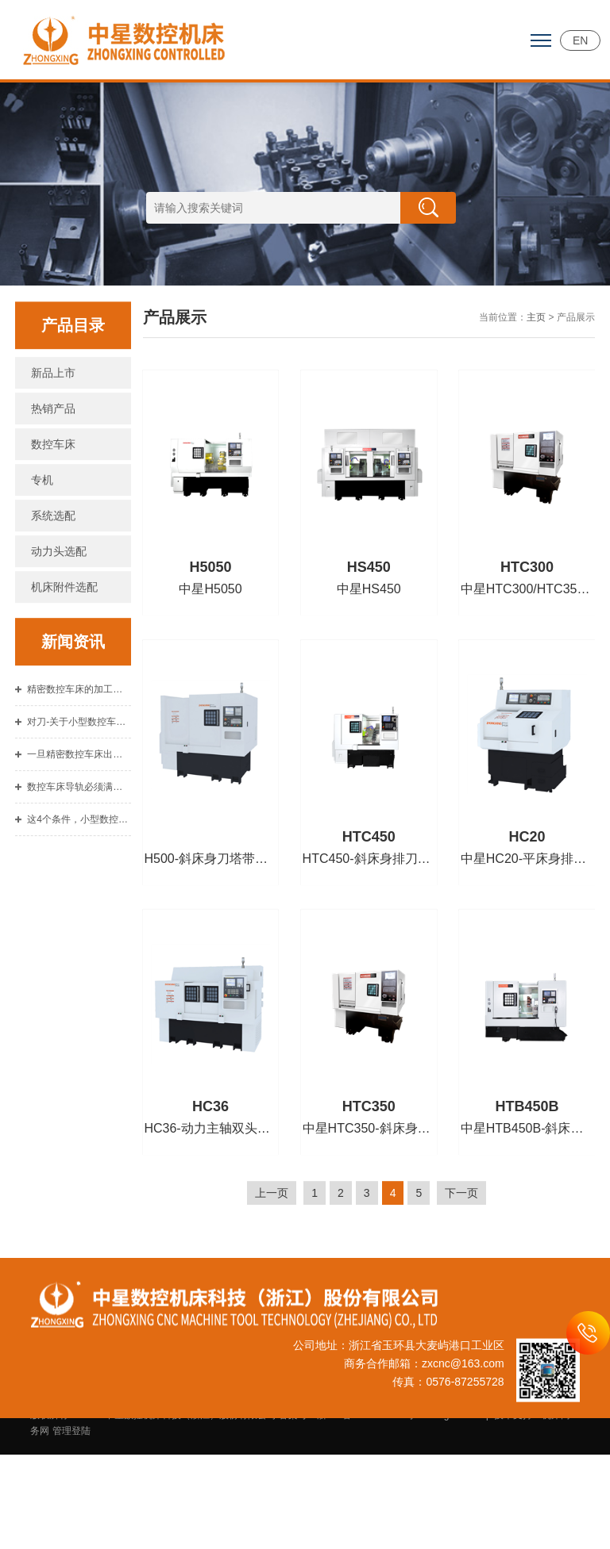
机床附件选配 (64, 629)
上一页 (271, 1235)
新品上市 (53, 414)
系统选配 (53, 557)
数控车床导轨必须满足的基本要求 (79, 828)
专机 (42, 522)
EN (580, 40)
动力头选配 (59, 593)
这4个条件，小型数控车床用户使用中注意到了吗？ (79, 861)
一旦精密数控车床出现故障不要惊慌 (79, 796)
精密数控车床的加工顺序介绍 (79, 731)
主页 (536, 359)
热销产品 (53, 450)
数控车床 (53, 486)
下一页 (461, 1235)
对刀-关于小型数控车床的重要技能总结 (79, 763)
